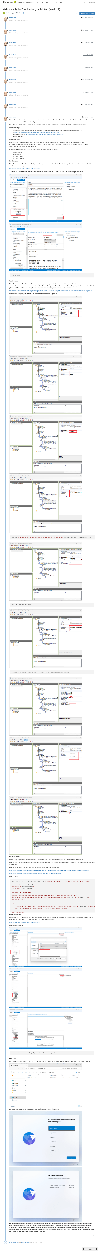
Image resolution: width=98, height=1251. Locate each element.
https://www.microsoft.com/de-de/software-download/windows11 (45, 134)
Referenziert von (14, 1242)
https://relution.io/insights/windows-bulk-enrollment (24, 169)
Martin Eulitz (12, 17)
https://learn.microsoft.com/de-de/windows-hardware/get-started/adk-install (36, 132)
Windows (8, 13)
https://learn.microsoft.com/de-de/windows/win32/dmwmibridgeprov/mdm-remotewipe (35, 873)
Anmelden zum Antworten (87, 13)
